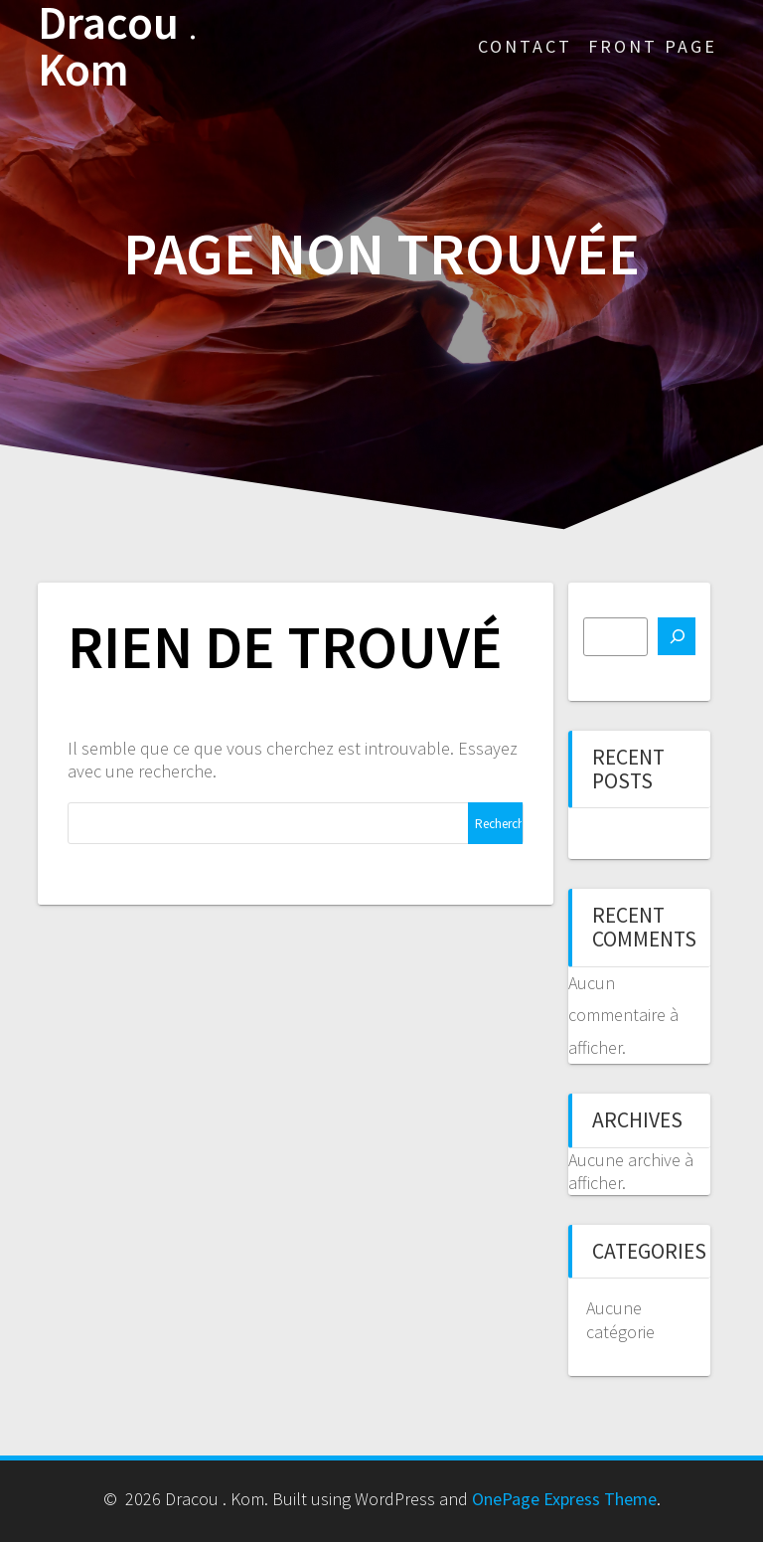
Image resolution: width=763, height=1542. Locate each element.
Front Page (652, 46)
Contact (525, 46)
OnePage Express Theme (564, 1498)
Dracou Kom (118, 46)
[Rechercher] (676, 636)
